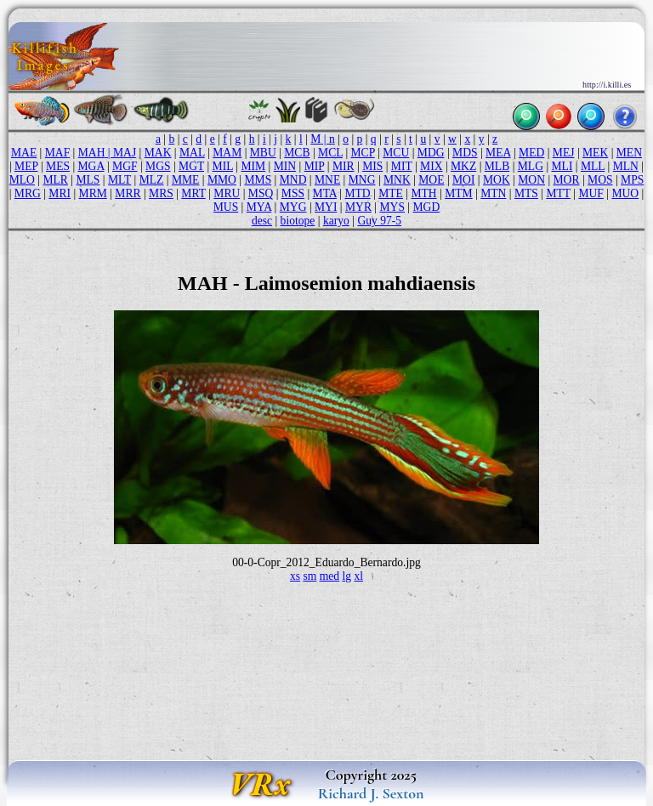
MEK (595, 152)
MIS (372, 166)
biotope (298, 220)
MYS (392, 207)
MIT (401, 166)
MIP (314, 166)
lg (347, 576)
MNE (327, 179)
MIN (285, 166)
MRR (127, 193)
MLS (87, 179)
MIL (223, 166)
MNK (397, 179)
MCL (330, 152)
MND (293, 179)
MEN (629, 152)
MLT (119, 179)
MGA (91, 166)
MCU (396, 152)
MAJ (124, 152)
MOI (463, 179)
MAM (227, 152)
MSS (292, 193)
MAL (192, 152)
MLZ (151, 179)
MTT (558, 193)
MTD (357, 193)
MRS (161, 193)
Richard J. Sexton (371, 793)
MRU (226, 193)
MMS (257, 179)
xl (359, 576)
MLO (22, 179)
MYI (326, 207)
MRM (93, 193)
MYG (293, 207)
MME (185, 179)
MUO (625, 193)
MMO (221, 179)
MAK (158, 152)
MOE (431, 179)
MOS (600, 179)
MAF (57, 152)
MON (531, 179)
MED (531, 152)
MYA (259, 207)
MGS (157, 166)
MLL (593, 166)
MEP (25, 166)
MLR (55, 179)
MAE (24, 152)
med (329, 576)
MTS (526, 193)
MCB (296, 152)
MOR (567, 179)
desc (262, 220)
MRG (27, 193)
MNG (362, 179)
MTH (423, 193)
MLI (562, 166)
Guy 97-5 (379, 220)
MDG (431, 152)
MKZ (463, 166)
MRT (193, 193)
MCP (363, 152)
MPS (632, 179)
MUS (225, 207)
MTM (458, 193)
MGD (426, 207)
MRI (59, 193)
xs (295, 576)
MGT (191, 166)
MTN (493, 193)
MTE (390, 193)
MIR (343, 166)
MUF (590, 193)
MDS (464, 152)
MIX (431, 166)
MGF (124, 166)
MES (58, 166)
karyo (336, 220)
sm (309, 576)
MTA (325, 193)
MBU (263, 152)
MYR (358, 207)
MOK (496, 179)
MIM (253, 166)
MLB (497, 166)
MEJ (564, 152)
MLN (626, 166)
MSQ (260, 193)
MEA (497, 152)
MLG (530, 166)
